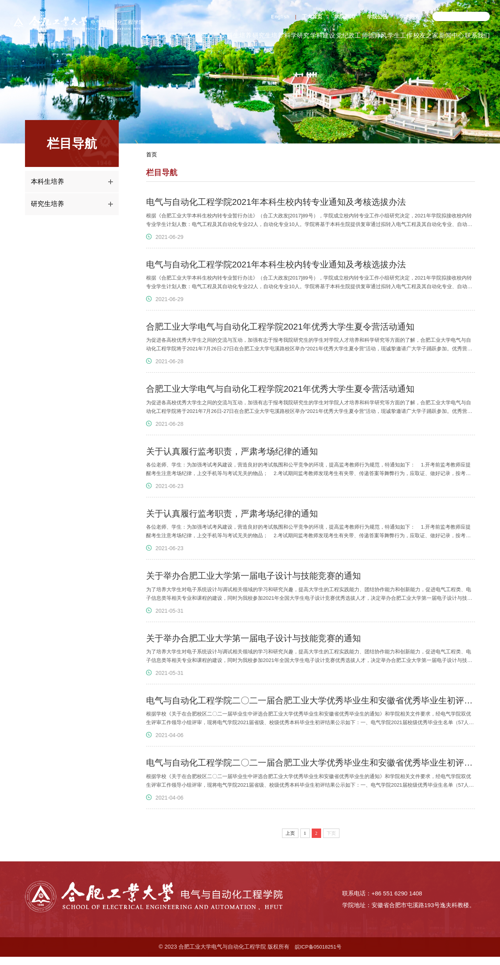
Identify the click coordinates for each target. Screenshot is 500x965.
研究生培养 (268, 35)
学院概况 (181, 35)
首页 (161, 35)
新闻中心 (451, 35)
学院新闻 (344, 17)
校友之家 (425, 35)
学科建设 (322, 35)
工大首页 (312, 17)
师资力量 (207, 35)
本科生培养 (236, 35)
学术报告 (410, 17)
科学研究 (296, 35)
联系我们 (477, 35)
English (280, 17)
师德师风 (374, 35)
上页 (290, 847)
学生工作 (400, 35)
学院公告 (377, 17)
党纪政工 (348, 35)
